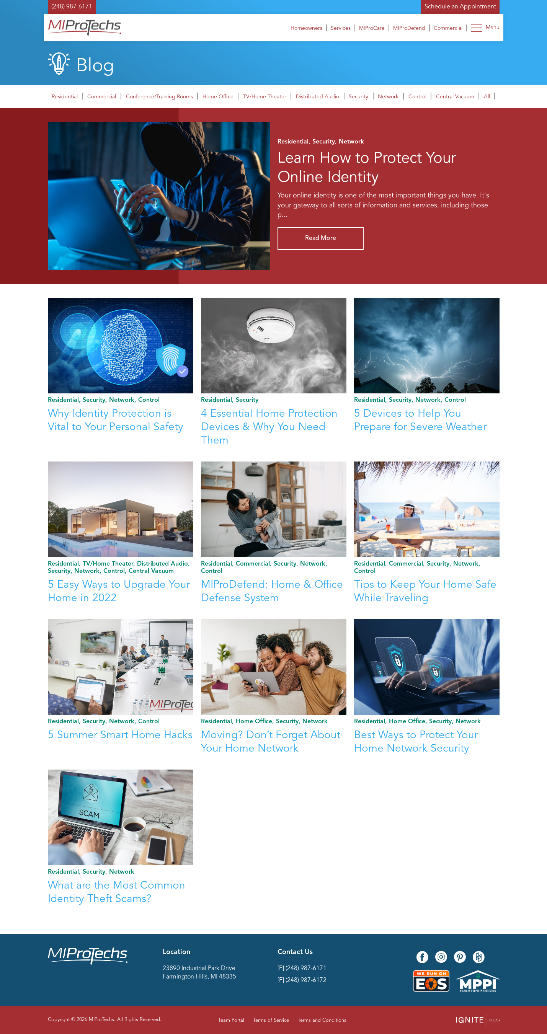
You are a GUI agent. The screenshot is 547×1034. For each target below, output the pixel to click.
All (487, 96)
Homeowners (306, 28)
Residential (65, 96)
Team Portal (231, 1020)
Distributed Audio (317, 96)
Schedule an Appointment (460, 7)
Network (388, 96)
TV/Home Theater (264, 96)
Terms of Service (271, 1020)
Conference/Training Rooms (159, 96)
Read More (320, 238)
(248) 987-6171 (71, 7)
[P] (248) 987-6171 (302, 969)
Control (417, 96)
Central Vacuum (455, 96)
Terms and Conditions (322, 1020)
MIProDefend (409, 28)
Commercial (448, 28)
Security (358, 96)
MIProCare (372, 28)
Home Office (217, 96)
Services (341, 28)
